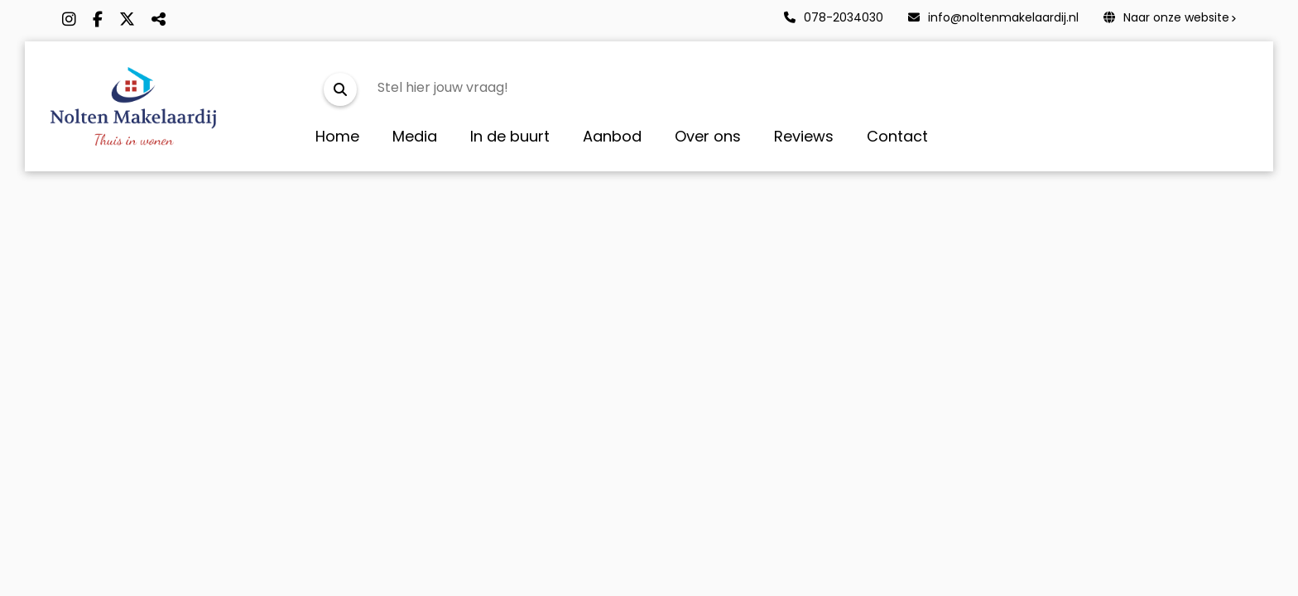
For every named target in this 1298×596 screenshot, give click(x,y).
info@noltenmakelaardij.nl (993, 17)
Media (414, 136)
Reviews (804, 136)
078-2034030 (833, 17)
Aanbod (612, 136)
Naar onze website (1166, 17)
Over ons (708, 136)
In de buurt (510, 136)
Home (337, 136)
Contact (897, 136)
